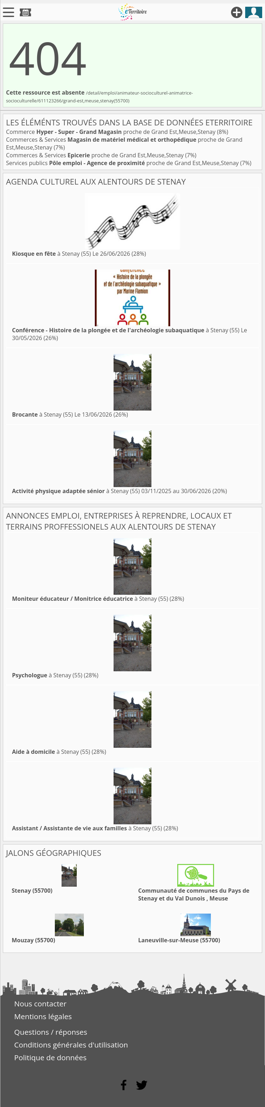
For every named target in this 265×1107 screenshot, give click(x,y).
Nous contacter (40, 1004)
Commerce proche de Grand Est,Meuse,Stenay (111, 132)
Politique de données (50, 1057)
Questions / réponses (50, 1032)
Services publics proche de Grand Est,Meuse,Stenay (123, 163)
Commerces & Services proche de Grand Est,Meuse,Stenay (95, 155)
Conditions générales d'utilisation (71, 1045)
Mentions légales (43, 1016)
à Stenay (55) (51, 254)
